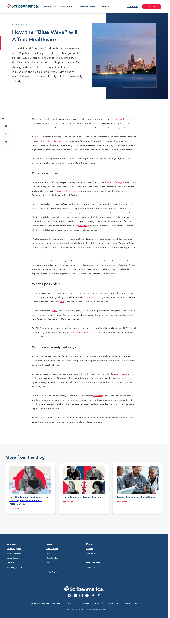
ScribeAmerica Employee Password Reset (45, 603)
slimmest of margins (114, 182)
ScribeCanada (92, 567)
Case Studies (52, 558)
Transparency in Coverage (90, 603)
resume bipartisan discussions (63, 251)
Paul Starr (98, 395)
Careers (89, 548)
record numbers (120, 119)
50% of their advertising (51, 141)
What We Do (50, 6)
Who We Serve (67, 6)
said (62, 301)
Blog (48, 553)
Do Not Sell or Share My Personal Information (121, 603)
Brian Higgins (120, 373)
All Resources (52, 548)
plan (54, 310)
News (48, 567)
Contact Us (91, 553)
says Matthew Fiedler (67, 190)
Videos (49, 563)
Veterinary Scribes (14, 567)
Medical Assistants (14, 553)
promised (89, 297)
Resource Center (87, 6)
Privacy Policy (70, 603)
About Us (104, 6)
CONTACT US (132, 6)
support (42, 417)
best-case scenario (80, 332)
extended (83, 225)
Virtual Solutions (13, 558)
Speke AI (11, 563)
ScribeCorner (52, 572)
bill (74, 208)
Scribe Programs (14, 548)
